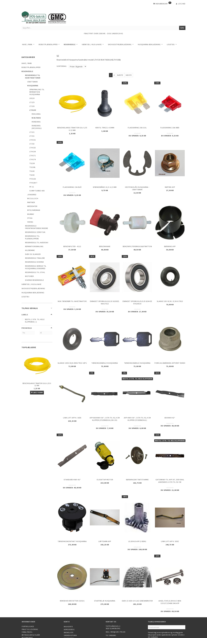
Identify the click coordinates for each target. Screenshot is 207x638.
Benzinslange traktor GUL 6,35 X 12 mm (37, 384)
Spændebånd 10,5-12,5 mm (105, 183)
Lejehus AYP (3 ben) (137, 522)
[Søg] (182, 28)
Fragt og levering (30, 607)
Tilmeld (153, 619)
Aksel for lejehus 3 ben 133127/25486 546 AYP (170, 580)
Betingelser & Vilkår (31, 613)
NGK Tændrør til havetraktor (72, 292)
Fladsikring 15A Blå (72, 183)
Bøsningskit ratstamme (137, 463)
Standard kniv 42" (72, 463)
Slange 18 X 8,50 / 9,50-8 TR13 (170, 292)
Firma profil (27, 610)
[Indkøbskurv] (162, 3)
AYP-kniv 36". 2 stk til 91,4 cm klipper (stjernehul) (137, 404)
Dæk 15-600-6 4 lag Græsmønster (137, 579)
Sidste (129, 75)
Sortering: (62, 66)
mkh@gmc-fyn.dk (118, 609)
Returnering (27, 615)
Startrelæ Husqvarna (104, 579)
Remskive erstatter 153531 (72, 579)
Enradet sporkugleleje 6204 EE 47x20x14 (137, 293)
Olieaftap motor (105, 463)
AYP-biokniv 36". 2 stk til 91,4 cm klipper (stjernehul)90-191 (105, 404)
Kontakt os (27, 618)
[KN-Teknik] (47, 17)
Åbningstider (27, 621)
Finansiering (27, 624)
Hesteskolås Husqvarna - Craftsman (137, 184)
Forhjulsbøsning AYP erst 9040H (170, 351)
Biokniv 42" (170, 403)
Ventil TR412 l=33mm (104, 126)
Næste (120, 75)
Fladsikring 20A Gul (137, 126)
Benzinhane (104, 240)
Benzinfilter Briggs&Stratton (137, 240)
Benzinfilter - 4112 (72, 240)
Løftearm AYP (104, 522)
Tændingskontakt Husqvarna (72, 522)
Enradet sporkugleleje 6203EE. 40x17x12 (105, 293)
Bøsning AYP (170, 240)
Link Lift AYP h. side (72, 403)
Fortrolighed (28, 604)
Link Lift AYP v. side (170, 522)
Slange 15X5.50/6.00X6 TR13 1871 (72, 351)
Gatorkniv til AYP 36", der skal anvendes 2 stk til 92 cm (170, 464)
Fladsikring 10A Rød (169, 126)
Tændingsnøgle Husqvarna (105, 351)
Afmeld (162, 619)
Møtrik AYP (170, 183)
